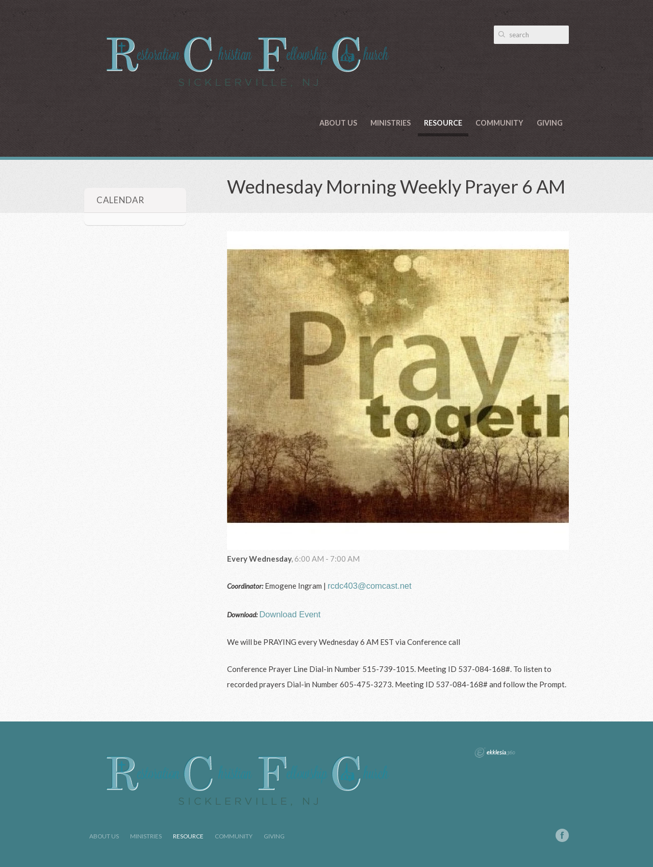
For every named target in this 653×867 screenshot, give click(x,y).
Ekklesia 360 (494, 753)
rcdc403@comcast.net (369, 585)
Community (499, 122)
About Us (338, 122)
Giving (550, 122)
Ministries (390, 122)
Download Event (289, 614)
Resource (443, 122)
